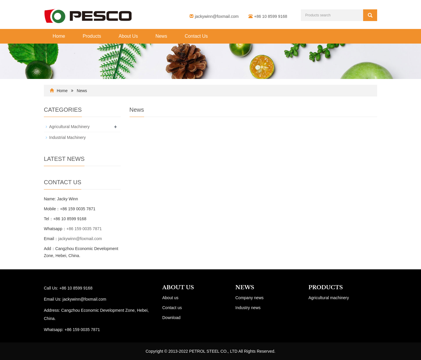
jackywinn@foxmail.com (217, 16)
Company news (249, 297)
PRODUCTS (325, 287)
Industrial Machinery (67, 137)
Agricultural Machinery (69, 126)
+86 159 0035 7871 (84, 228)
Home (59, 36)
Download (171, 317)
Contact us (172, 307)
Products (92, 36)
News (161, 36)
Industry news (247, 307)
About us (170, 297)
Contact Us (196, 36)
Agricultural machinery (328, 297)
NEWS (244, 287)
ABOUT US (178, 287)
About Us (128, 36)
